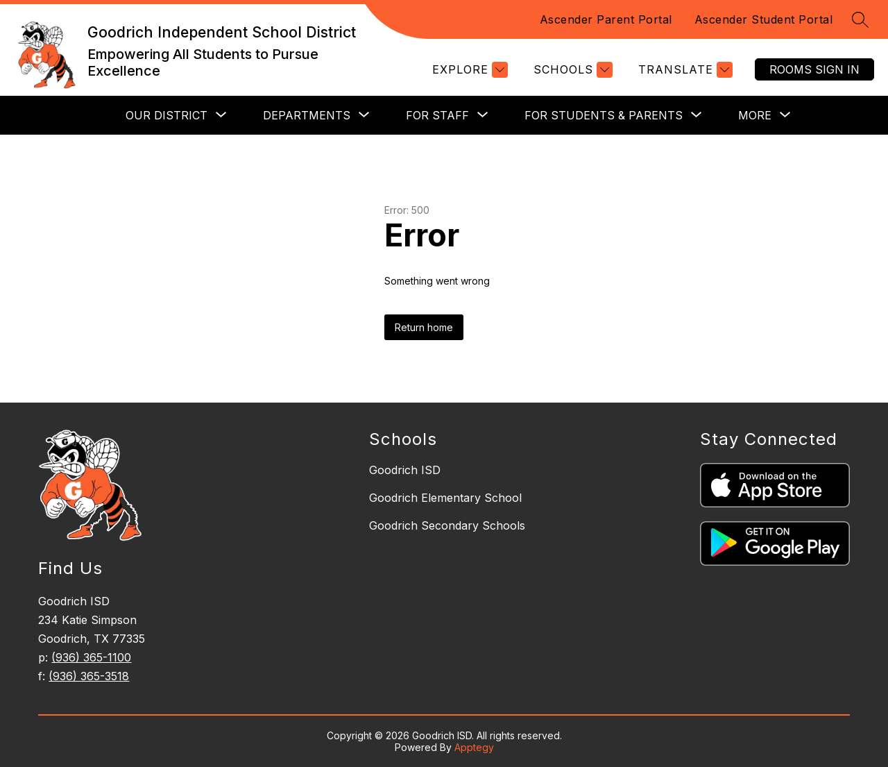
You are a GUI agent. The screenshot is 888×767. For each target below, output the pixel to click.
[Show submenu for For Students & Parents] (603, 115)
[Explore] (468, 69)
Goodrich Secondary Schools (447, 525)
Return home (424, 327)
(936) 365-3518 (89, 676)
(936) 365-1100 (91, 657)
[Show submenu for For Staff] (437, 115)
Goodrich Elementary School (445, 498)
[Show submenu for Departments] (306, 115)
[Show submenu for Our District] (166, 115)
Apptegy (474, 747)
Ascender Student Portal (763, 19)
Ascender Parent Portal (606, 19)
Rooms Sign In (814, 69)
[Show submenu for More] (754, 115)
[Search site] (860, 19)
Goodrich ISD (405, 470)
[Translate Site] (684, 69)
